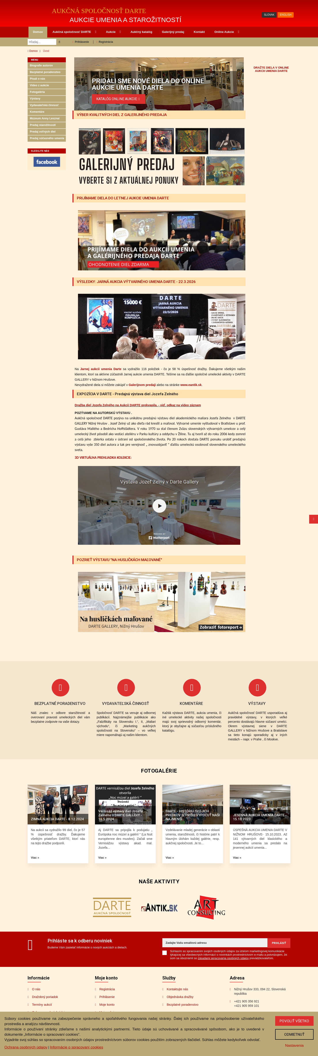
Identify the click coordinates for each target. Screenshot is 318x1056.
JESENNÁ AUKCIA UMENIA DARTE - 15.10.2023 (260, 817)
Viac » (35, 857)
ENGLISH (286, 14)
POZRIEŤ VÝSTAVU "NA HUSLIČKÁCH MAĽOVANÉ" (119, 560)
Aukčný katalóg (141, 32)
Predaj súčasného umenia (47, 138)
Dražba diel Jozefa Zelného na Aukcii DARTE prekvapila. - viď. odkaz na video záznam (138, 405)
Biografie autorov (41, 65)
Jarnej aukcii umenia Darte (100, 369)
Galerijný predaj (173, 32)
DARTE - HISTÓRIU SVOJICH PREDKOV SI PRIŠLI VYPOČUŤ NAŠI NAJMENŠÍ (193, 815)
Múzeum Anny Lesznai (45, 118)
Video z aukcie (39, 85)
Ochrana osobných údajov (25, 1047)
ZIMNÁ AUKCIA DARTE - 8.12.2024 (57, 819)
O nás (36, 989)
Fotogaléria (37, 92)
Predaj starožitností (43, 125)
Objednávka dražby (180, 997)
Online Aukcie (226, 32)
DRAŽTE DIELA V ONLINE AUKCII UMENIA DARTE (271, 69)
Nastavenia (294, 1045)
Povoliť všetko (294, 1021)
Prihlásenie (80, 41)
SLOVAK (269, 14)
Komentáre (37, 111)
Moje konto (106, 1004)
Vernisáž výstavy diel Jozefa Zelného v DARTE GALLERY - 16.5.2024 (120, 815)
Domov (38, 32)
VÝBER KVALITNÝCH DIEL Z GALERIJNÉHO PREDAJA (122, 114)
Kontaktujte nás (177, 989)
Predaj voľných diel (42, 131)
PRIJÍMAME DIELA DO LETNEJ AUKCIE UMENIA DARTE (123, 198)
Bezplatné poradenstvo (45, 72)
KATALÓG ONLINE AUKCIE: (118, 99)
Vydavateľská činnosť (44, 105)
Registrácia (105, 41)
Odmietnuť (294, 1034)
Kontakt (199, 32)
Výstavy (35, 98)
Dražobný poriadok (45, 997)
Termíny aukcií (42, 1004)
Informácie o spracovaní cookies (76, 1047)
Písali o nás (37, 78)
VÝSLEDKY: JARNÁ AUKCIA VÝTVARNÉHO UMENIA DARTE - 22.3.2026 (136, 281)
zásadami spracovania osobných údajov (223, 958)
